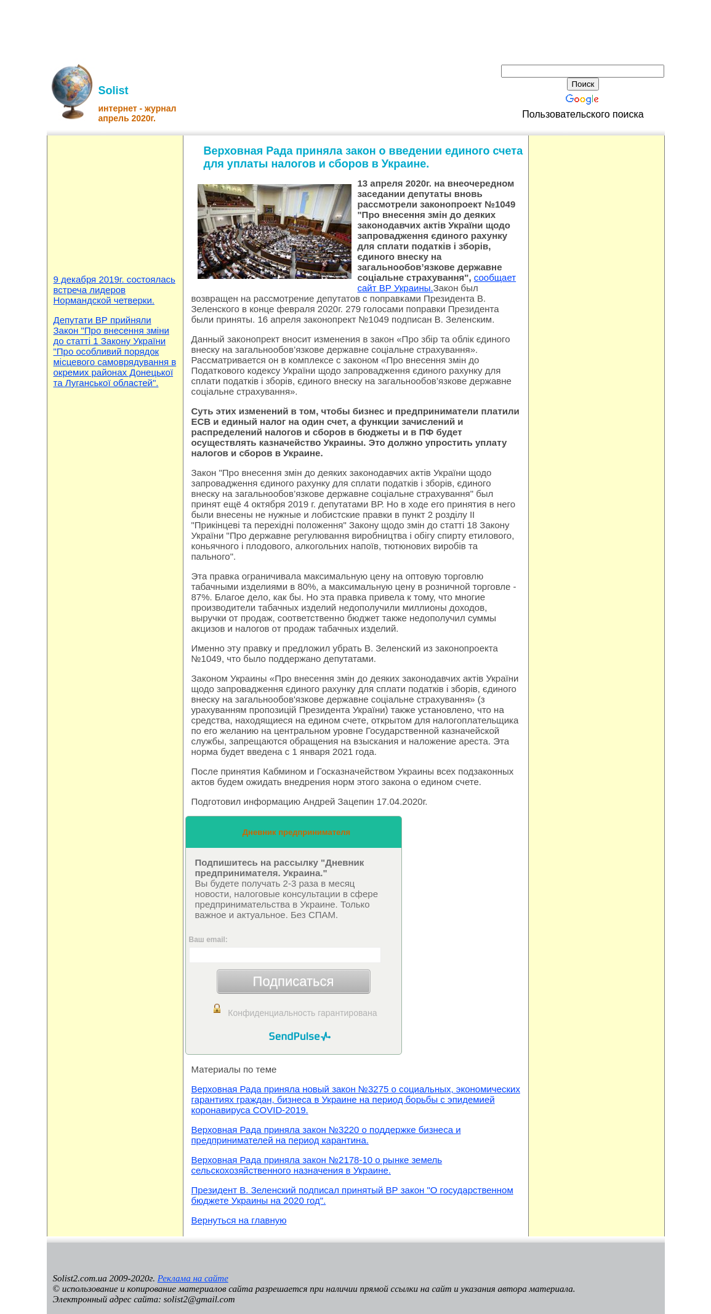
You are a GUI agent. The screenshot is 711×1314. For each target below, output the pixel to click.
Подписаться (293, 981)
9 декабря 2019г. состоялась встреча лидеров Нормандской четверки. (114, 289)
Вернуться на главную (239, 1220)
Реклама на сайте (193, 1278)
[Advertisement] (356, 27)
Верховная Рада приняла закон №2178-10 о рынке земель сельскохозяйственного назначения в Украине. (317, 1165)
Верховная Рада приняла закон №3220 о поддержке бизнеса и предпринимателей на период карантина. (326, 1134)
